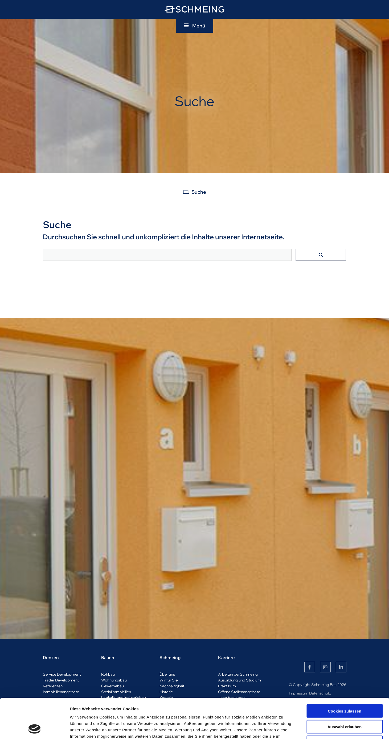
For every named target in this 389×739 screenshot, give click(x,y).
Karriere (226, 657)
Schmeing (170, 657)
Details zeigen (283, 728)
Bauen (107, 657)
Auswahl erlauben (344, 689)
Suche (198, 192)
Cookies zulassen (344, 673)
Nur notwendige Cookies (344, 705)
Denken (51, 657)
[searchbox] (167, 255)
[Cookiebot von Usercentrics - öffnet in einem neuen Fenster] (34, 729)
